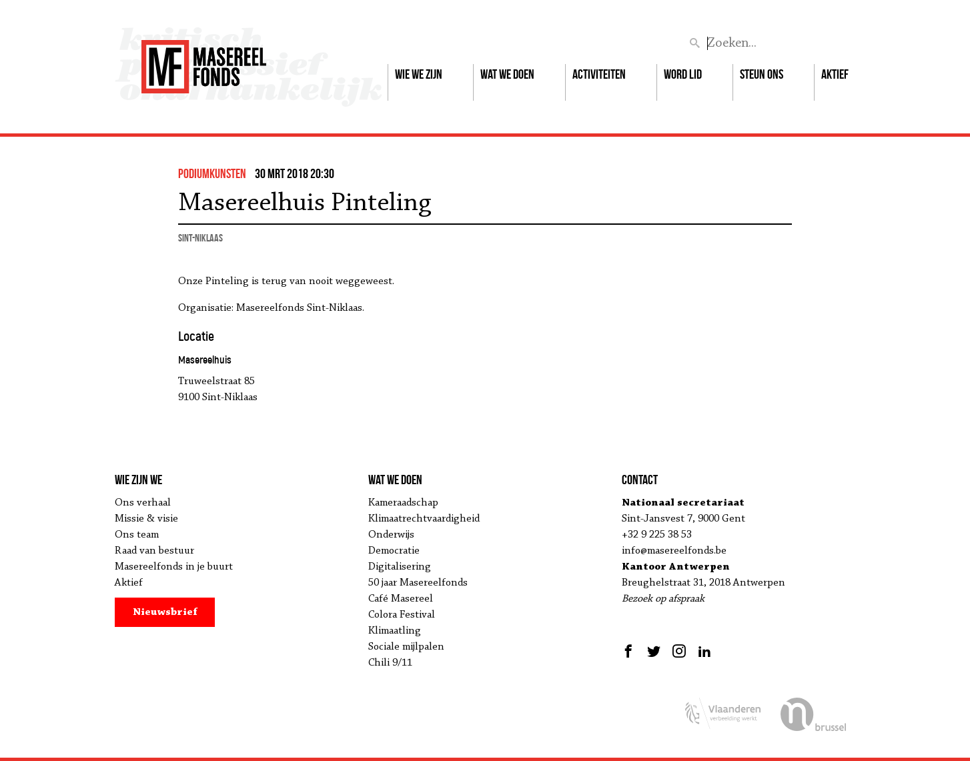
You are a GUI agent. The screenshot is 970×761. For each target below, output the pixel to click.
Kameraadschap (403, 503)
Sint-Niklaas (200, 237)
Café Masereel (400, 599)
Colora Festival (401, 615)
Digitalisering (399, 567)
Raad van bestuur (154, 551)
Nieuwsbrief (165, 612)
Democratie (394, 551)
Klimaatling (394, 631)
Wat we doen (507, 74)
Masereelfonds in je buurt (174, 567)
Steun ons (761, 74)
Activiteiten (599, 74)
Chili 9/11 (390, 663)
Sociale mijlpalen (406, 647)
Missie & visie (146, 519)
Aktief (835, 74)
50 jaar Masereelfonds (418, 583)
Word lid (683, 74)
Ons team (137, 535)
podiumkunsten (212, 173)
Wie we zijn (418, 74)
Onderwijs (391, 535)
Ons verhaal (143, 503)
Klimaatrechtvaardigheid (424, 519)
